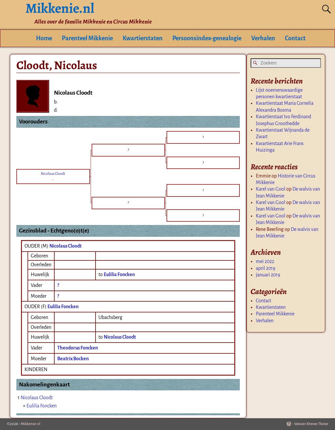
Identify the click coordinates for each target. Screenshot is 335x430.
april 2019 (265, 268)
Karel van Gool (270, 189)
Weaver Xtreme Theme (311, 424)
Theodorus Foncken (77, 347)
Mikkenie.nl (30, 424)
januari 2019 (268, 274)
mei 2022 (265, 261)
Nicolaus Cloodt (65, 246)
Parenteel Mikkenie (87, 38)
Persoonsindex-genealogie (206, 38)
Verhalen (263, 38)
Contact (295, 38)
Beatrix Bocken (73, 358)
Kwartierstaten (143, 38)
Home (44, 38)
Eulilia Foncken (63, 306)
